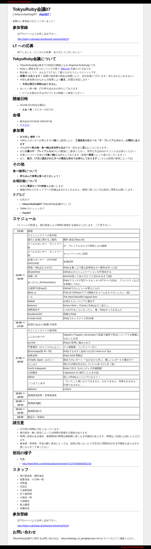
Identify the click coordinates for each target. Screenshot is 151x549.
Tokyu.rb (64, 68)
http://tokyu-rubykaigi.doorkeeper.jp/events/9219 (43, 39)
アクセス (25, 125)
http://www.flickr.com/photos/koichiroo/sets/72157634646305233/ (56, 463)
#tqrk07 (44, 14)
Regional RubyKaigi (19, 1)
